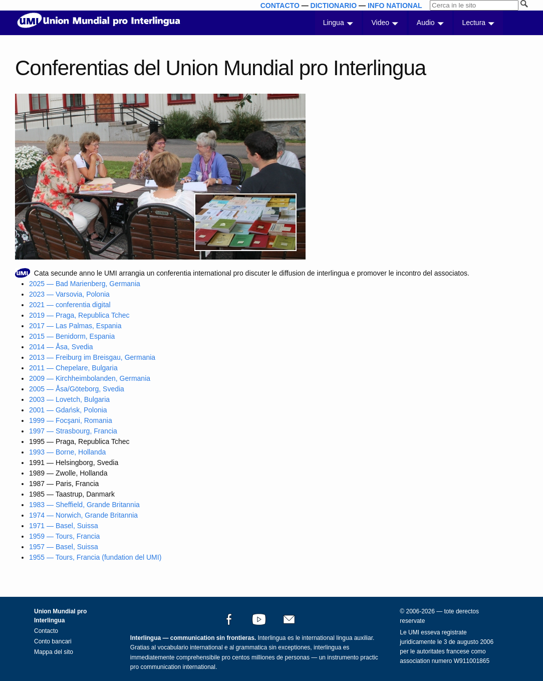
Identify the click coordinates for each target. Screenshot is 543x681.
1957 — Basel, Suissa (63, 547)
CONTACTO (280, 6)
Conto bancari (53, 641)
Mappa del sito (53, 651)
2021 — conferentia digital (70, 305)
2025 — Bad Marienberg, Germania (84, 284)
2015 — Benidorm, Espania (72, 336)
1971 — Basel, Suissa (63, 526)
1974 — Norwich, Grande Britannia (83, 515)
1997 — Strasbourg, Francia (73, 431)
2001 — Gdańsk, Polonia (68, 410)
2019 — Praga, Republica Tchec (79, 315)
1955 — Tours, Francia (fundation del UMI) (95, 557)
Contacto (46, 630)
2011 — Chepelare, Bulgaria (73, 368)
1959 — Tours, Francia (64, 536)
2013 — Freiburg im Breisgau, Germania (92, 357)
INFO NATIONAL (395, 6)
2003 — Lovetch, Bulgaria (69, 399)
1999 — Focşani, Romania (70, 420)
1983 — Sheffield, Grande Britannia (84, 505)
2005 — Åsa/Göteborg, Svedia (76, 389)
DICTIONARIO (334, 6)
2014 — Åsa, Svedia (61, 347)
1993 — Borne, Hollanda (67, 452)
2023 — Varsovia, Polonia (69, 294)
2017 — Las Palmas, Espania (75, 326)
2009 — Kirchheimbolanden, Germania (89, 378)
